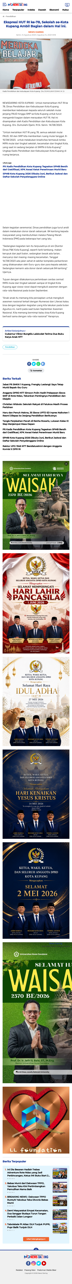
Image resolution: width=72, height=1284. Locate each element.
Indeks (31, 10)
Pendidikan (10, 347)
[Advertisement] (36, 201)
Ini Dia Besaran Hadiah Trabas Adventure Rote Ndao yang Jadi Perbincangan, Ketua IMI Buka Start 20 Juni (28, 1172)
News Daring (55, 943)
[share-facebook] (29, 364)
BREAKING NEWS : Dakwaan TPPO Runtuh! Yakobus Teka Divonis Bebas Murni (27, 1199)
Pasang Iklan (29, 1270)
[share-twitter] (34, 364)
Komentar (36, 370)
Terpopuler (18, 10)
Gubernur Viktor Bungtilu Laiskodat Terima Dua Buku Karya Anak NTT (34, 335)
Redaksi (19, 1270)
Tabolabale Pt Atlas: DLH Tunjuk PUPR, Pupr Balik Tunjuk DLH (28, 1226)
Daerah (42, 10)
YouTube (46, 1264)
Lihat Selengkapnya (36, 1239)
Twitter (40, 1264)
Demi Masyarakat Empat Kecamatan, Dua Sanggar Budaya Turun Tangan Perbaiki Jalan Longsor (27, 1213)
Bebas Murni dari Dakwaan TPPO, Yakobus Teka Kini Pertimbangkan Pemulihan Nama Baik (26, 1186)
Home (6, 10)
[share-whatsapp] (38, 364)
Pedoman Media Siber (46, 1270)
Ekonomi (54, 10)
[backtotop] (36, 1250)
